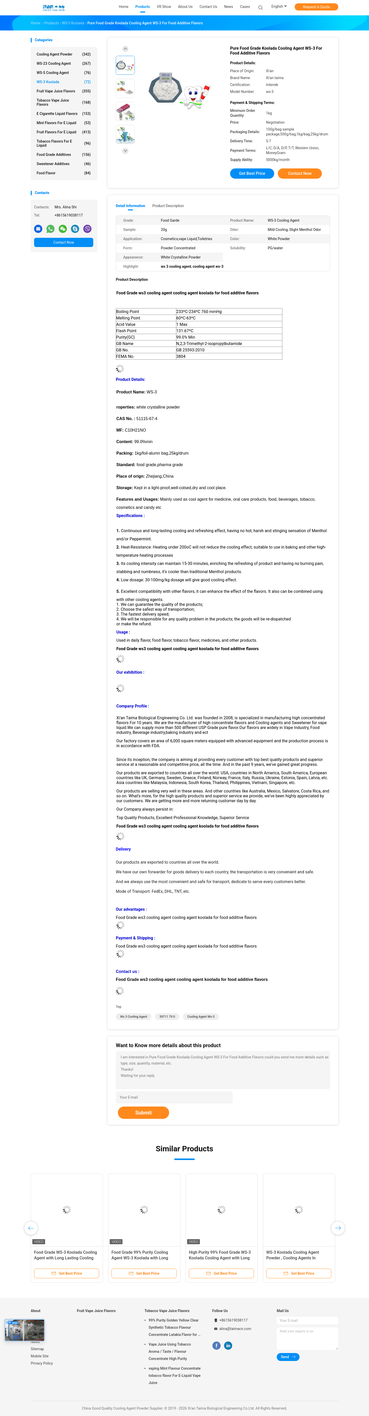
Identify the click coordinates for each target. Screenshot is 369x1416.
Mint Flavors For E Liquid (64, 122)
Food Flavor (64, 173)
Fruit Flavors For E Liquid (64, 132)
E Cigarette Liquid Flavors (64, 113)
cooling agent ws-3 (201, 1016)
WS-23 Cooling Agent (64, 63)
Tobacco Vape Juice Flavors (64, 102)
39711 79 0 (167, 1016)
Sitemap (37, 1349)
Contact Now (63, 242)
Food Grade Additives (64, 154)
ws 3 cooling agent (133, 1016)
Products (38, 1327)
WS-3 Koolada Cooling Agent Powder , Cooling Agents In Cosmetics (292, 1258)
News (35, 1342)
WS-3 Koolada (64, 81)
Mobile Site (40, 1356)
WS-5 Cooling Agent (64, 72)
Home (35, 1320)
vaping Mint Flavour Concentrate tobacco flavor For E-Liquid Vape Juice (175, 1375)
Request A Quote (316, 7)
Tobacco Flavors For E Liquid (64, 143)
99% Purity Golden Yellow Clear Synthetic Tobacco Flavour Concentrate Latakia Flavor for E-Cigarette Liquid (175, 1328)
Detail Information (130, 206)
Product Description (168, 206)
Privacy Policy (42, 1363)
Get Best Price (252, 173)
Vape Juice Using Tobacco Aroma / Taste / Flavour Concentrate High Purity (170, 1351)
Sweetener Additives (64, 163)
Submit (143, 1113)
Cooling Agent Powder (64, 54)
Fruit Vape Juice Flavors (64, 91)
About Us (38, 1335)
